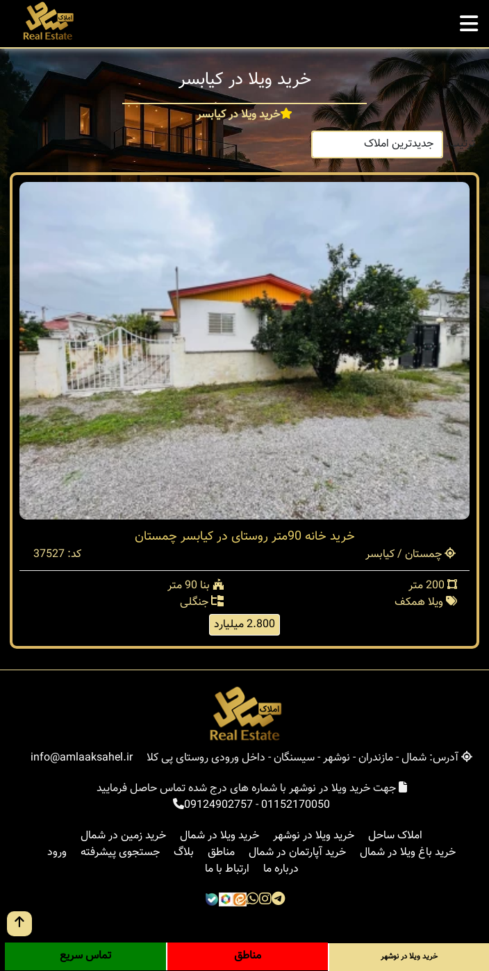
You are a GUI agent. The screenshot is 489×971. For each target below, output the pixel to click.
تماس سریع (85, 956)
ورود (57, 852)
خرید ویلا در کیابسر (238, 115)
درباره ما (281, 869)
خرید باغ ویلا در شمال (408, 852)
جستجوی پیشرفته (120, 852)
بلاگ (184, 852)
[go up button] (19, 923)
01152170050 (295, 805)
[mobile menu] (469, 20)
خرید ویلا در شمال (219, 836)
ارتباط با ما (227, 869)
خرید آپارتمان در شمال (297, 852)
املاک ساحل (395, 836)
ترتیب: (460, 144)
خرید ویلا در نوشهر (313, 836)
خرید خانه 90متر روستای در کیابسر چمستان (245, 537)
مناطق (221, 852)
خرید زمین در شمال (123, 836)
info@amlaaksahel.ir (82, 758)
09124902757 (218, 805)
